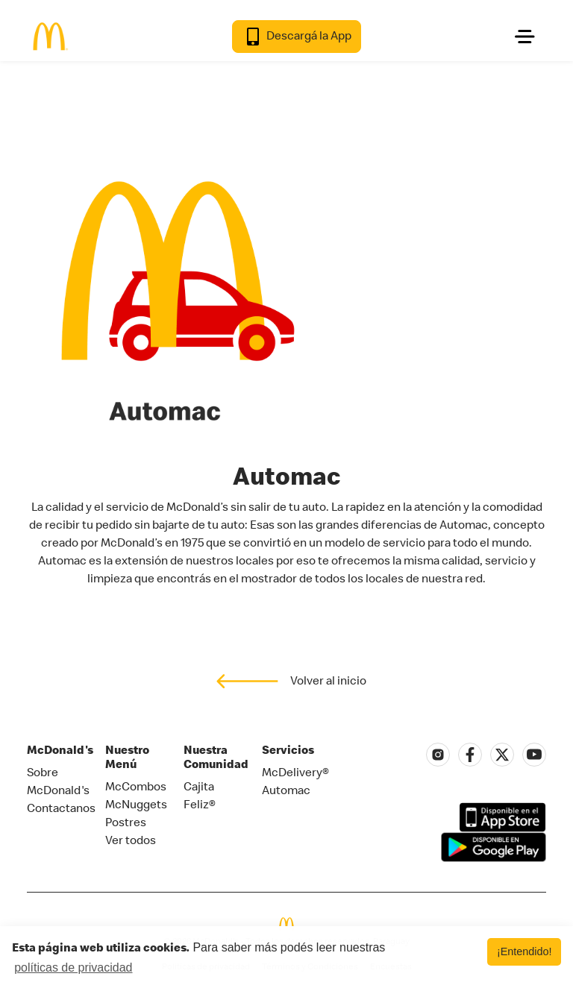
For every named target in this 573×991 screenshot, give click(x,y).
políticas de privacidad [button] (73, 967)
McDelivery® (295, 771)
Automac (286, 789)
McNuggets (136, 803)
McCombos (135, 785)
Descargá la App (296, 36)
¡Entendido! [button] (524, 951)
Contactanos (61, 807)
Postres (125, 821)
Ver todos (130, 839)
